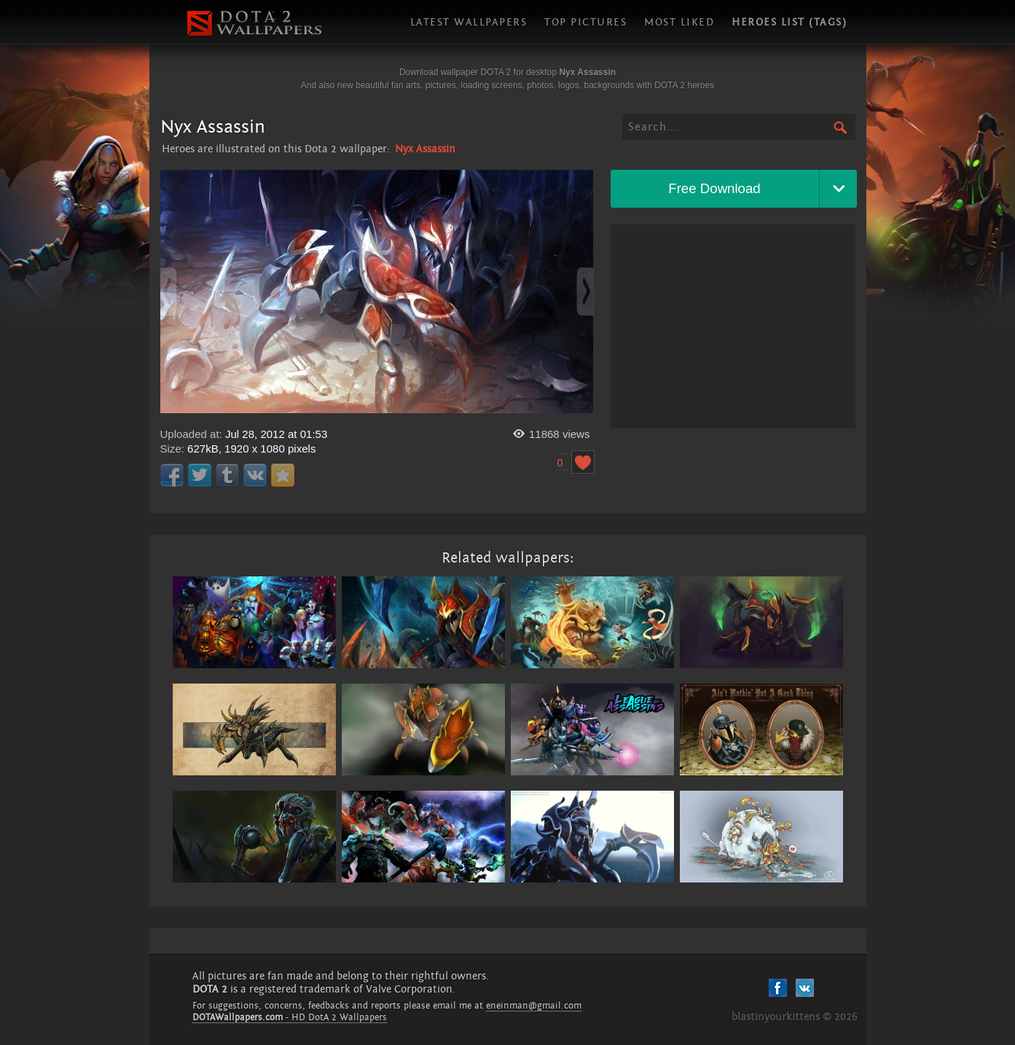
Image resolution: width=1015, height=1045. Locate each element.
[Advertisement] (733, 326)
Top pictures (585, 22)
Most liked (679, 22)
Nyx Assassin (425, 149)
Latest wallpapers (469, 22)
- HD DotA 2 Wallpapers (289, 1017)
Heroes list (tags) (789, 22)
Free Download (714, 188)
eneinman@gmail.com (533, 1006)
